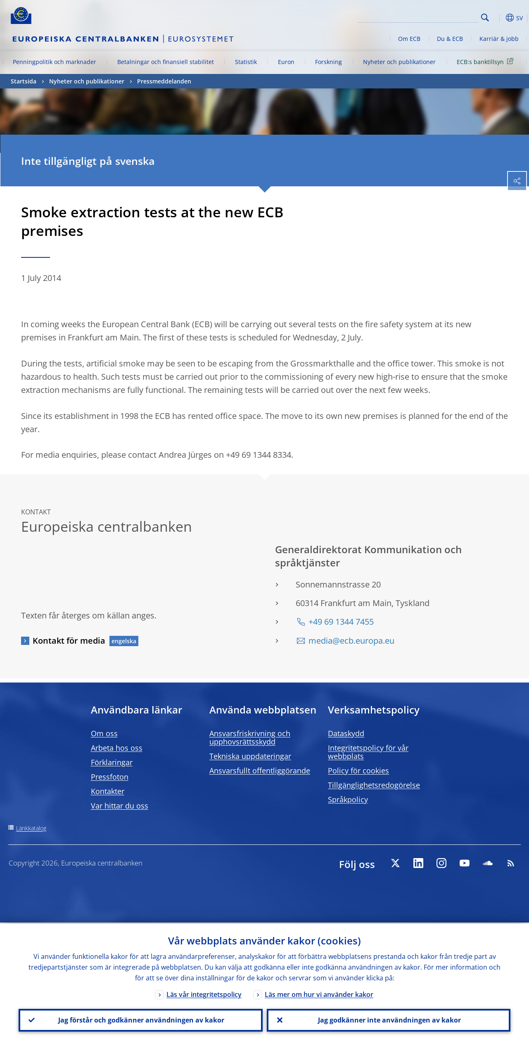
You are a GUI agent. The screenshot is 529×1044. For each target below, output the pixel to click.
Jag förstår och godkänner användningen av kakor (140, 1019)
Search (485, 17)
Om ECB (409, 39)
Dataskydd (346, 733)
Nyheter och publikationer (399, 62)
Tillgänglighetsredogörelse (374, 785)
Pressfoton (109, 777)
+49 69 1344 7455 (341, 621)
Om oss (104, 733)
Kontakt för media (69, 640)
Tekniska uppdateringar (250, 756)
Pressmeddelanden (164, 81)
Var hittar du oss (119, 806)
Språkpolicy (348, 799)
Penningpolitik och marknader (54, 62)
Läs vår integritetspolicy (204, 993)
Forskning (328, 62)
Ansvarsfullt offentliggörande (259, 770)
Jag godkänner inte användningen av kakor (388, 1019)
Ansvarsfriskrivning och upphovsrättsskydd (249, 737)
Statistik (246, 62)
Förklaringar (112, 762)
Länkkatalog (31, 828)
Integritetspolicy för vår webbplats (368, 752)
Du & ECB (450, 39)
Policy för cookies (358, 770)
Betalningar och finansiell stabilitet (165, 62)
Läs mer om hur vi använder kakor (319, 993)
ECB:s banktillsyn (486, 61)
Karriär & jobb (499, 39)
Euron (286, 62)
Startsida (23, 81)
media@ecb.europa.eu (351, 640)
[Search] (437, 16)
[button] (498, 18)
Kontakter (107, 791)
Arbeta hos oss (116, 748)
